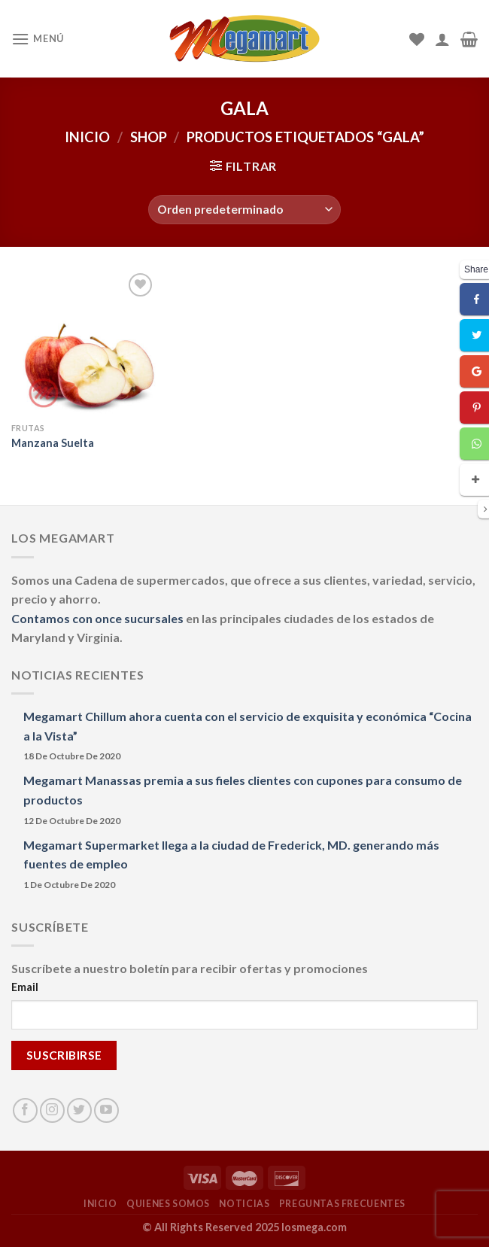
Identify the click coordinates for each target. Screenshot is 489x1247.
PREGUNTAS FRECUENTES (342, 1203)
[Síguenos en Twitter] (79, 1110)
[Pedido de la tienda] (244, 209)
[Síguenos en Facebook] (25, 1110)
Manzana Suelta (52, 442)
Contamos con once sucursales (98, 618)
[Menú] (37, 38)
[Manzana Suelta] (84, 342)
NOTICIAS (244, 1203)
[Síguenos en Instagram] (52, 1110)
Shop (148, 137)
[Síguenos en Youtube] (106, 1110)
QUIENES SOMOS (168, 1203)
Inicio (87, 137)
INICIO (100, 1203)
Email (24, 987)
